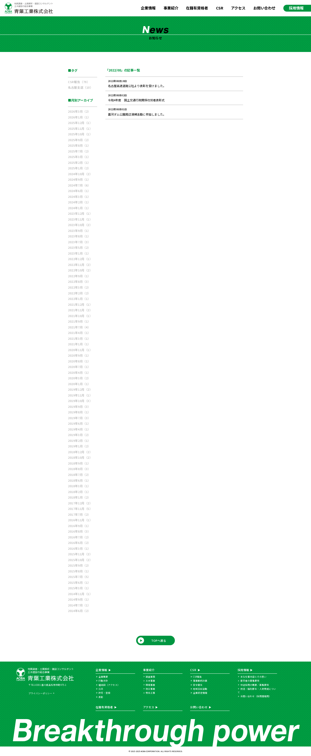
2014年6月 (79, 611)
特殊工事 (150, 692)
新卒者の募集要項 (249, 680)
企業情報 (148, 8)
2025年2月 (79, 162)
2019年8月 (79, 412)
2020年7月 (79, 367)
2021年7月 (79, 327)
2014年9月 (79, 599)
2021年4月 (79, 333)
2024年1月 (79, 208)
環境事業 (150, 684)
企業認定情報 (200, 692)
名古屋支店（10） (80, 87)
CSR (219, 8)
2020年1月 (79, 384)
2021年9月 (79, 321)
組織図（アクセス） (109, 684)
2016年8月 (79, 531)
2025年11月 (80, 128)
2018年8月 (79, 469)
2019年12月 (80, 389)
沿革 (100, 688)
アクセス (238, 8)
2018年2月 (79, 492)
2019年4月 (79, 429)
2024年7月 (79, 185)
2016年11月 (80, 520)
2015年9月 (79, 565)
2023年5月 (79, 247)
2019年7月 (79, 418)
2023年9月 (79, 230)
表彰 (100, 696)
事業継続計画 (200, 680)
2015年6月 (79, 582)
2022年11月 (80, 264)
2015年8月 (79, 571)
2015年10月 (80, 560)
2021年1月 (79, 344)
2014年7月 (79, 605)
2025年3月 (79, 157)
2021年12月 (80, 304)
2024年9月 (79, 179)
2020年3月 (79, 378)
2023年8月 (79, 236)
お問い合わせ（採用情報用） (255, 696)
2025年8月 (79, 145)
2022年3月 (79, 287)
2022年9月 (79, 276)
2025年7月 (79, 151)
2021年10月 (80, 316)
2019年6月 (79, 423)
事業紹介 (171, 8)
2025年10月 (80, 134)
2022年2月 (79, 293)
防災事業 (150, 688)
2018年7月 (79, 474)
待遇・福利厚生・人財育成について (257, 690)
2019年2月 (79, 440)
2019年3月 (79, 435)
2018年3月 (79, 486)
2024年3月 (79, 196)
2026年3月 (79, 111)
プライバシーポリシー (40, 693)
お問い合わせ (264, 8)
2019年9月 (79, 406)
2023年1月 (79, 253)
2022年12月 (80, 259)
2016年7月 (79, 537)
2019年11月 (80, 395)
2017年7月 (79, 514)
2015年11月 (80, 554)
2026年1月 (79, 117)
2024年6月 (79, 191)
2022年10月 (80, 270)
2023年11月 (80, 219)
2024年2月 (79, 202)
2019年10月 (80, 401)
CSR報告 (197, 676)
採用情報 (296, 8)
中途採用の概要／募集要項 (254, 684)
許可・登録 (104, 692)
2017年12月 (80, 503)
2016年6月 (79, 542)
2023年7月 (79, 242)
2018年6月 (79, 480)
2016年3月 (79, 548)
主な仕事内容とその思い (253, 676)
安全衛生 (198, 684)
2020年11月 (80, 350)
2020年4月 (79, 372)
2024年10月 (80, 174)
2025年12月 (80, 123)
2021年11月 (80, 310)
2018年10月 (80, 457)
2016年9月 (79, 526)
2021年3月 (79, 338)
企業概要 (103, 676)
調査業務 (150, 676)
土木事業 (150, 680)
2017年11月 (80, 508)
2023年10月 (80, 225)
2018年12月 (80, 452)
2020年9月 (79, 355)
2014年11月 (80, 594)
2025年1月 (79, 168)
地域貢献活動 (200, 688)
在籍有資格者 (197, 8)
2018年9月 (79, 463)
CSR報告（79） (79, 82)
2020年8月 (79, 361)
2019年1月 (79, 446)
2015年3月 (79, 588)
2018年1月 (79, 497)
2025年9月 (79, 140)
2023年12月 (80, 213)
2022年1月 (79, 298)
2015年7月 (79, 577)
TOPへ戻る (158, 640)
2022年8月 (79, 281)
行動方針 (103, 680)
